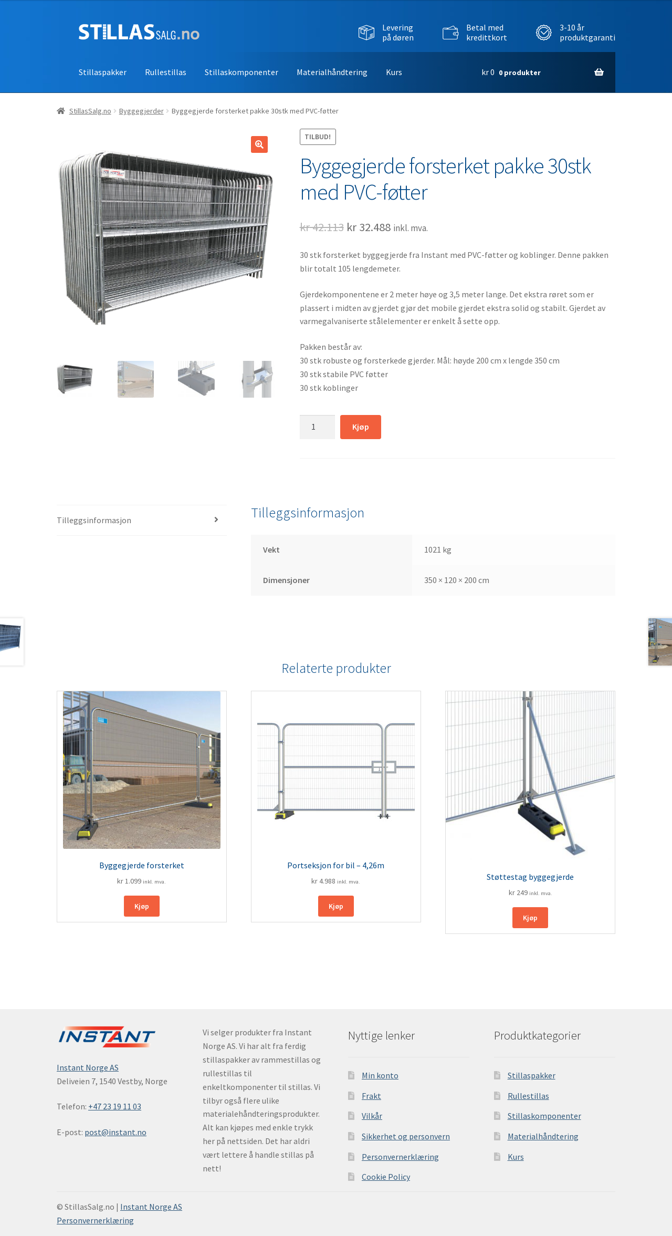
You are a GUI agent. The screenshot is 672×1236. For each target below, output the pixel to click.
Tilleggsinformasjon (94, 520)
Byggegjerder (141, 111)
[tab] (142, 520)
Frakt (371, 1095)
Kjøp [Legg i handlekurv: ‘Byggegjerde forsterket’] (141, 906)
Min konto (380, 1075)
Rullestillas (165, 72)
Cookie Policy (386, 1176)
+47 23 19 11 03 (114, 1106)
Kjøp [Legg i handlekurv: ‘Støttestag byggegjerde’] (530, 917)
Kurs (394, 72)
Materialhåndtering (332, 72)
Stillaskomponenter (241, 72)
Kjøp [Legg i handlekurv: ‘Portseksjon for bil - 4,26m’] (336, 906)
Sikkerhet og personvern (406, 1136)
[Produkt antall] (317, 427)
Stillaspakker (103, 72)
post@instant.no (115, 1132)
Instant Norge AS (88, 1067)
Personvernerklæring (400, 1156)
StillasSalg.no (90, 111)
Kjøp (360, 426)
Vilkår (372, 1115)
